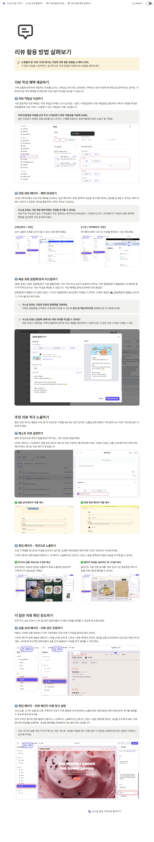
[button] (12, 3)
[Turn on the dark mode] (148, 4)
